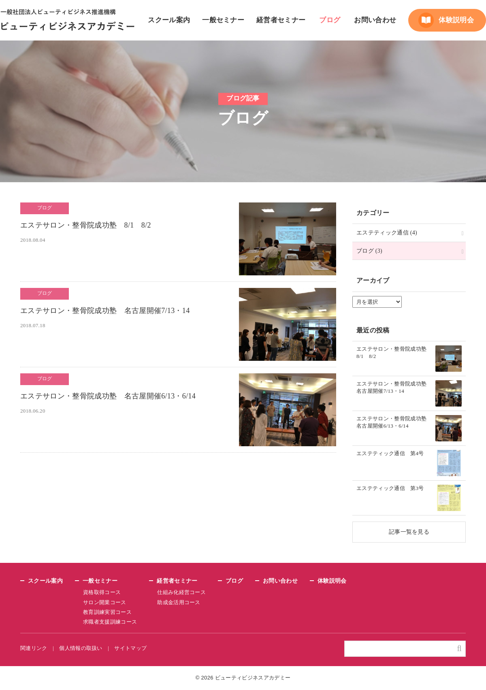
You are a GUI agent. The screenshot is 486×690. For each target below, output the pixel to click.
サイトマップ (131, 648)
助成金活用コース (178, 602)
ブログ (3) (369, 251)
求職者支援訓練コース (109, 622)
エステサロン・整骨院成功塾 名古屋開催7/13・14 (106, 311)
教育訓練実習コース (107, 612)
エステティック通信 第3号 (390, 488)
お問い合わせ (375, 20)
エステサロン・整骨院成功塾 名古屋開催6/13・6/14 (110, 396)
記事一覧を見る (409, 531)
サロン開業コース (104, 602)
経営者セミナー (280, 20)
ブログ (329, 20)
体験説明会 (456, 20)
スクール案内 (169, 20)
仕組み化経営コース (181, 592)
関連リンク (33, 648)
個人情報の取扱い (81, 648)
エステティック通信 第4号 (390, 453)
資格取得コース (101, 592)
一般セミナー (223, 20)
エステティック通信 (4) (386, 232)
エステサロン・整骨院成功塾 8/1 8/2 (87, 225)
